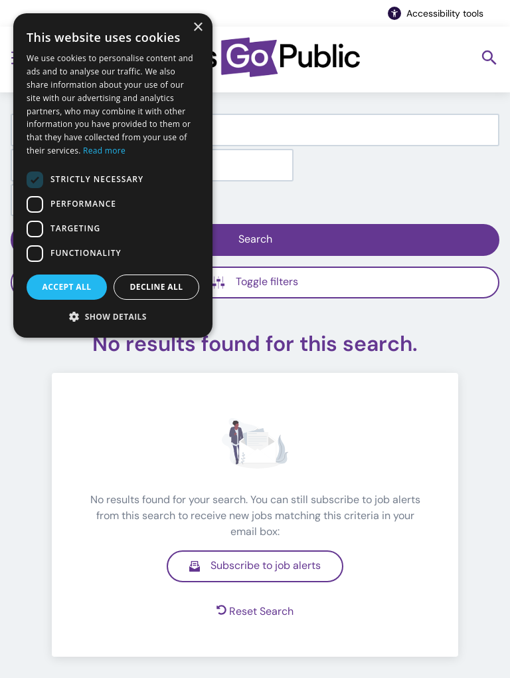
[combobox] (255, 130)
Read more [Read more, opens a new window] (104, 150)
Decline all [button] (156, 286)
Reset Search (255, 611)
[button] (113, 316)
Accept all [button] (67, 286)
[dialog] (112, 175)
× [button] (198, 28)
